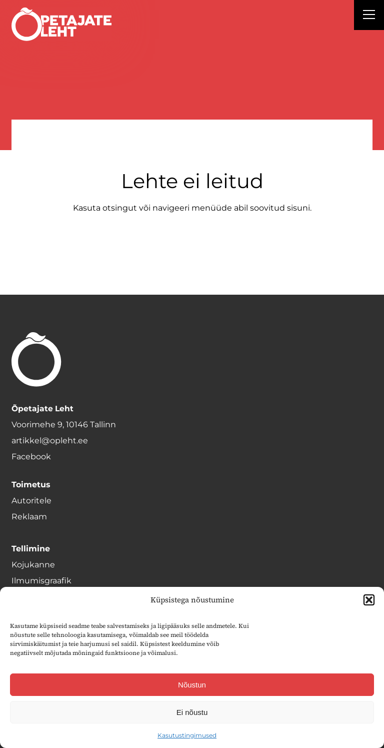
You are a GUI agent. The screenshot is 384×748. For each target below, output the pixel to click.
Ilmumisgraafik (42, 580)
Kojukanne (33, 564)
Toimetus (31, 484)
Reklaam (29, 516)
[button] (369, 600)
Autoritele (32, 500)
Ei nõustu (192, 712)
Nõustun (192, 684)
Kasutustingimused (187, 735)
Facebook (31, 456)
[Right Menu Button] (369, 16)
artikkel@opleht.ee (50, 440)
